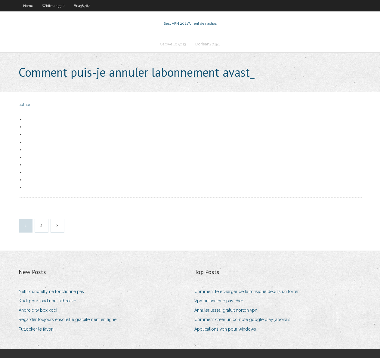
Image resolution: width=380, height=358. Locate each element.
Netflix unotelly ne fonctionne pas (51, 291)
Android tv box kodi (38, 310)
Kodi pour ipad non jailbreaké (47, 300)
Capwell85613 (173, 44)
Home (28, 6)
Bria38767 (82, 6)
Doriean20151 (207, 44)
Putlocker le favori (36, 329)
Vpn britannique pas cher (218, 300)
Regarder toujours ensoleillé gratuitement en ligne (67, 319)
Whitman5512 (53, 6)
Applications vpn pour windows (225, 329)
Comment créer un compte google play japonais (242, 319)
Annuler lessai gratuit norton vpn (225, 310)
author (24, 104)
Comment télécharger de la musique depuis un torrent (247, 291)
